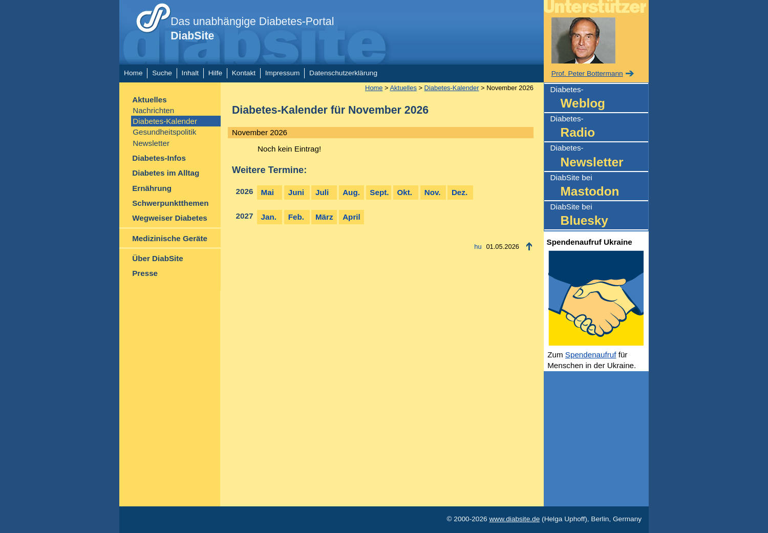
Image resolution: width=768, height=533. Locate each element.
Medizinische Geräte (169, 238)
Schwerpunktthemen (170, 203)
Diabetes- (599, 98)
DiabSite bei (599, 186)
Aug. (351, 192)
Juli (322, 192)
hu (477, 246)
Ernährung (152, 188)
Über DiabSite (157, 258)
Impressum (282, 73)
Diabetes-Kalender (165, 121)
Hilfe (215, 73)
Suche (162, 73)
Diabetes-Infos (159, 158)
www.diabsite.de (514, 519)
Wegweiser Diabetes (169, 218)
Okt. (405, 192)
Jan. (268, 216)
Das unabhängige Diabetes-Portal (252, 28)
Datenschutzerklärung (343, 73)
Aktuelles (149, 99)
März (324, 216)
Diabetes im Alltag (165, 172)
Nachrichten (153, 110)
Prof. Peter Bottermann (587, 73)
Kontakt (243, 73)
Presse (145, 273)
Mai (267, 192)
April (351, 216)
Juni (296, 192)
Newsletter (151, 143)
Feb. (296, 216)
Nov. (432, 192)
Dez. (459, 192)
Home (133, 73)
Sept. (379, 192)
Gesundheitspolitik (164, 131)
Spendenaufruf (590, 354)
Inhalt (190, 73)
